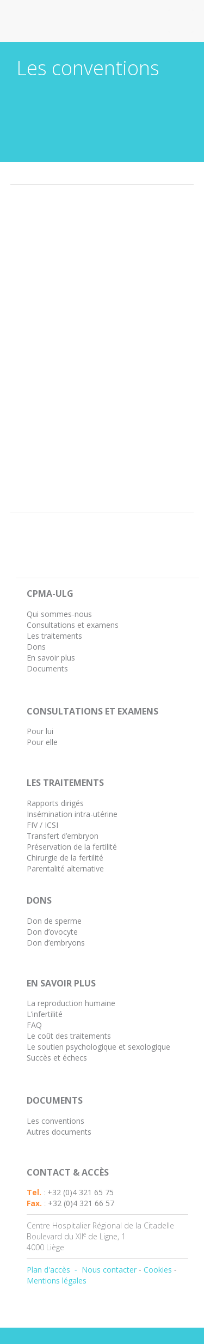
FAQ (34, 1025)
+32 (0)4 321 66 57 (81, 1203)
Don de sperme (54, 921)
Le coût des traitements (69, 1036)
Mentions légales (56, 1280)
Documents (47, 668)
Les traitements (54, 636)
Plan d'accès (48, 1269)
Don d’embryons (56, 942)
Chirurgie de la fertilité (65, 857)
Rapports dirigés (55, 803)
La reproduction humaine (71, 1003)
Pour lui (40, 731)
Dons (36, 646)
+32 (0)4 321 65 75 (80, 1192)
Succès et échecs (57, 1057)
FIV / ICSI (42, 825)
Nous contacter (109, 1269)
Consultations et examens (73, 625)
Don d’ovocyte (52, 932)
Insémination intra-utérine (72, 814)
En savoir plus (51, 657)
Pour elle (42, 742)
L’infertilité (45, 1014)
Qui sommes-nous (59, 614)
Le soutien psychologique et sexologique (98, 1047)
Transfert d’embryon (62, 836)
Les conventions (55, 1121)
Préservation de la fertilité (72, 846)
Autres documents (59, 1132)
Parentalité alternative (65, 868)
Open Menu (181, 21)
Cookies (158, 1269)
